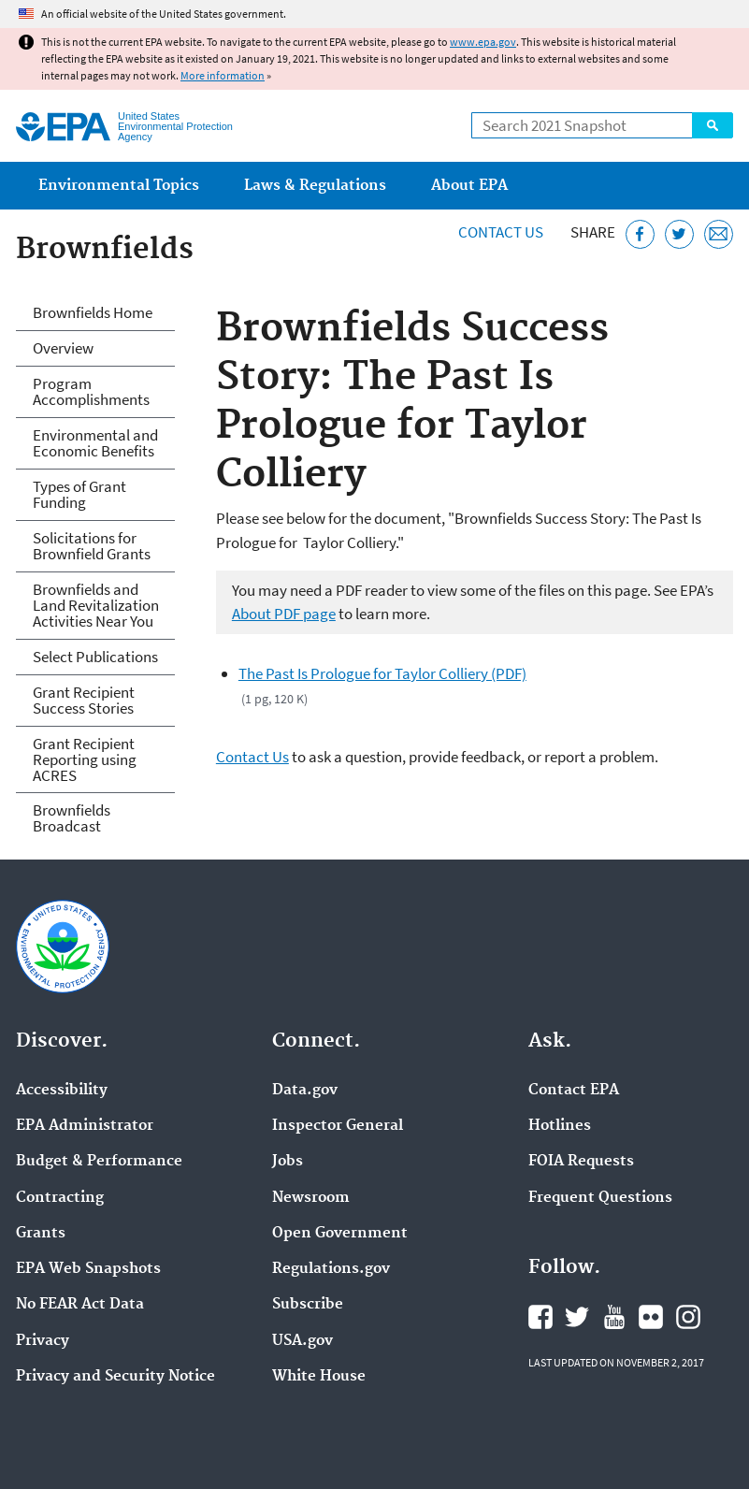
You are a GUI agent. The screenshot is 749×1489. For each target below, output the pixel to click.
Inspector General (337, 1126)
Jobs (287, 1161)
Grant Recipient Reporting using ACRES (85, 759)
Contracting (60, 1198)
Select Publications (95, 656)
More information (222, 75)
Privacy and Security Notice (115, 1376)
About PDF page (284, 613)
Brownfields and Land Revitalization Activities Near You (96, 605)
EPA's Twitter (577, 1317)
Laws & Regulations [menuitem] (315, 186)
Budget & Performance (99, 1161)
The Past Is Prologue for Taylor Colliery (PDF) (382, 673)
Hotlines (559, 1126)
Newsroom (311, 1198)
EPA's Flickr (651, 1317)
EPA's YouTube (614, 1317)
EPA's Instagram (688, 1317)
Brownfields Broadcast (71, 818)
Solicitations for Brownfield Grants (92, 546)
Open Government (340, 1233)
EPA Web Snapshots (88, 1269)
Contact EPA (573, 1090)
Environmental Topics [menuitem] (118, 186)
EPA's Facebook (540, 1317)
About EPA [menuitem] (469, 186)
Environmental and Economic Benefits (95, 443)
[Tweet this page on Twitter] (679, 234)
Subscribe (307, 1304)
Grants (40, 1233)
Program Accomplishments (91, 391)
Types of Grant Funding (79, 494)
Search (712, 125)
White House (319, 1376)
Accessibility (62, 1090)
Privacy (42, 1341)
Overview (63, 348)
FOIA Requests (581, 1161)
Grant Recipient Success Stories (84, 700)
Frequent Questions (600, 1198)
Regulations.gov (331, 1269)
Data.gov (305, 1090)
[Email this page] (718, 234)
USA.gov (302, 1341)
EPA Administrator (84, 1126)
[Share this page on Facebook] (640, 234)
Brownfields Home (92, 312)
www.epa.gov (483, 42)
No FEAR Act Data (80, 1304)
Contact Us (500, 232)
